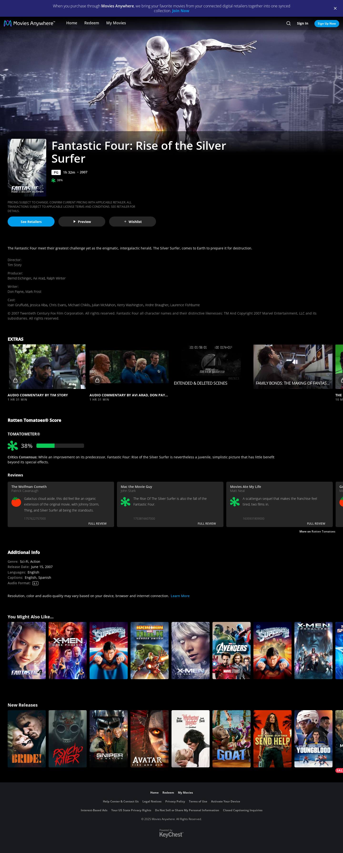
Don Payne (16, 291)
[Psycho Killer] (68, 738)
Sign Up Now (327, 23)
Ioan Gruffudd (18, 305)
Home (71, 23)
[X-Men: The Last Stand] (191, 650)
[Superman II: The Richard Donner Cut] (272, 650)
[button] (47, 366)
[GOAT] (231, 738)
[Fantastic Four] (27, 650)
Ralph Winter (56, 278)
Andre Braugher (156, 305)
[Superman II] (109, 650)
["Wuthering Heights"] (191, 738)
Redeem (91, 23)
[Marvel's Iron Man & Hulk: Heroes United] (150, 650)
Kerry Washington (130, 305)
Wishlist (133, 221)
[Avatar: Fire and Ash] (150, 738)
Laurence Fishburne (185, 305)
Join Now (180, 10)
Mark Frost (33, 291)
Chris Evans (57, 305)
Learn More (180, 596)
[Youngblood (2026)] (313, 738)
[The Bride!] (27, 738)
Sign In (302, 23)
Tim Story (14, 265)
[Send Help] (272, 738)
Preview (82, 221)
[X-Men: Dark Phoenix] (68, 650)
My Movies (116, 23)
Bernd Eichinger (19, 278)
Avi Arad (39, 278)
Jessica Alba (38, 305)
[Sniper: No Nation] (109, 738)
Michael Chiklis (79, 305)
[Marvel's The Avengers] (231, 650)
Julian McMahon (103, 305)
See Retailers (31, 221)
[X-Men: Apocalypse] (313, 650)
